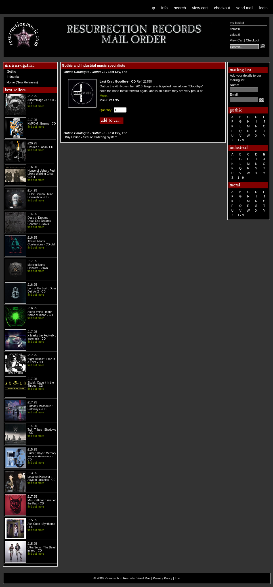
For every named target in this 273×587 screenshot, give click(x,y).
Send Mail (244, 8)
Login (263, 8)
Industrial (13, 76)
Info (164, 8)
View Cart (200, 8)
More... (104, 95)
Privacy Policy (162, 578)
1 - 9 (241, 140)
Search (180, 8)
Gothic (11, 71)
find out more (36, 106)
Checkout (222, 8)
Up (153, 8)
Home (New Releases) (22, 82)
